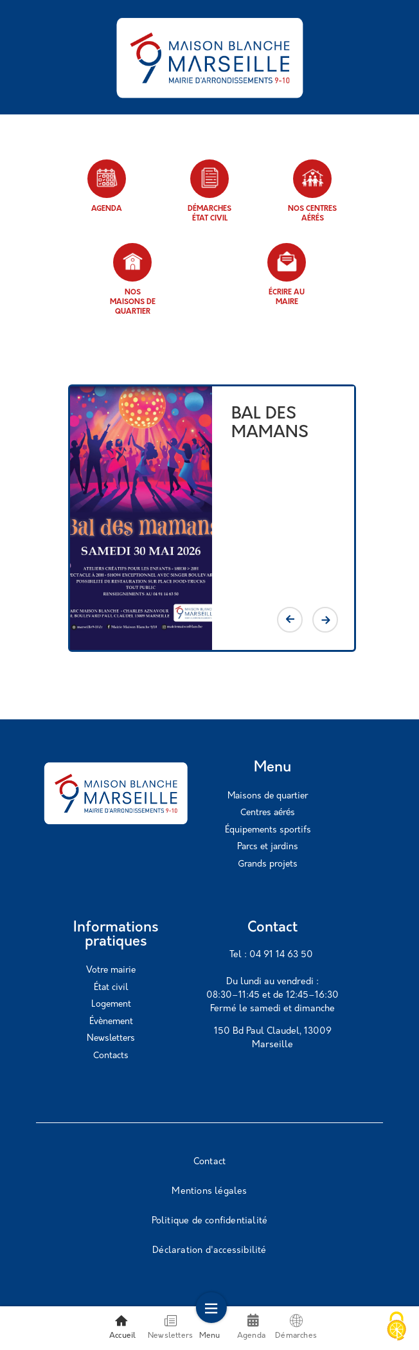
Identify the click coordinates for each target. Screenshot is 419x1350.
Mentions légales (209, 1191)
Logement (111, 1004)
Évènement (111, 1022)
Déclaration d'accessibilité (209, 1251)
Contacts (111, 1056)
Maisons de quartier (267, 796)
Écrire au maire (286, 274)
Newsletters (111, 1038)
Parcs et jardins (267, 847)
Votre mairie (111, 970)
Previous (290, 620)
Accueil (122, 1327)
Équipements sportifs (268, 830)
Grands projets (268, 864)
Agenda (106, 186)
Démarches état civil (209, 190)
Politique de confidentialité (210, 1221)
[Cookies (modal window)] (396, 1327)
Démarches (296, 1327)
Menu (209, 1327)
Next (325, 620)
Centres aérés (267, 813)
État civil (111, 988)
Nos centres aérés (312, 190)
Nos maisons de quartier (133, 279)
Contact (209, 1162)
